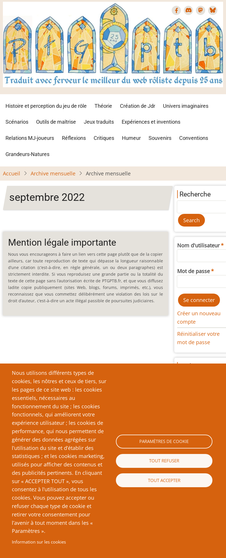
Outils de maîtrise (56, 122)
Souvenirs (160, 138)
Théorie (103, 106)
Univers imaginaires (185, 106)
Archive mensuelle (53, 173)
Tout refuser (164, 461)
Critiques (104, 138)
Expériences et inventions (151, 122)
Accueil (11, 173)
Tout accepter (164, 480)
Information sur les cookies (39, 542)
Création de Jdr (137, 106)
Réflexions (74, 138)
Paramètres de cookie (164, 441)
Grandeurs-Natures (27, 154)
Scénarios (16, 122)
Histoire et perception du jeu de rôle (46, 106)
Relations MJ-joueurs (29, 138)
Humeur (131, 138)
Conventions (193, 138)
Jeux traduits (99, 122)
